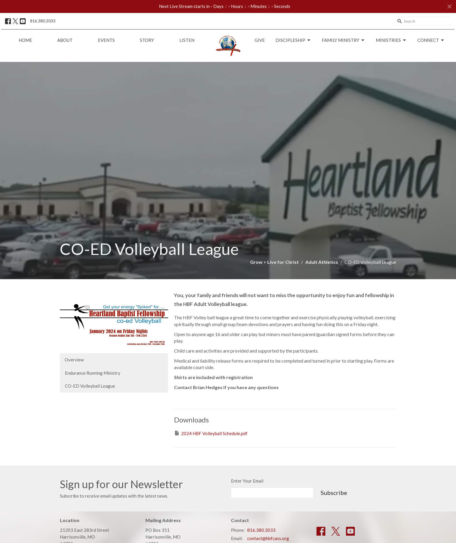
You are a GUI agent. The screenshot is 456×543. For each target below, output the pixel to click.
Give (260, 40)
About (65, 40)
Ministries (391, 40)
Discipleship (293, 40)
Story (147, 40)
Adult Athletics (321, 262)
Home (25, 40)
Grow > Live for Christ (274, 262)
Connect (431, 40)
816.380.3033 (42, 21)
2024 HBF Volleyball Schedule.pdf (210, 433)
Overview (74, 359)
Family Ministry (343, 40)
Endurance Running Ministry (92, 373)
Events (106, 40)
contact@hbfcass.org (268, 538)
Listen (186, 40)
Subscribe (334, 492)
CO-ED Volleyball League (90, 386)
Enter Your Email (247, 480)
